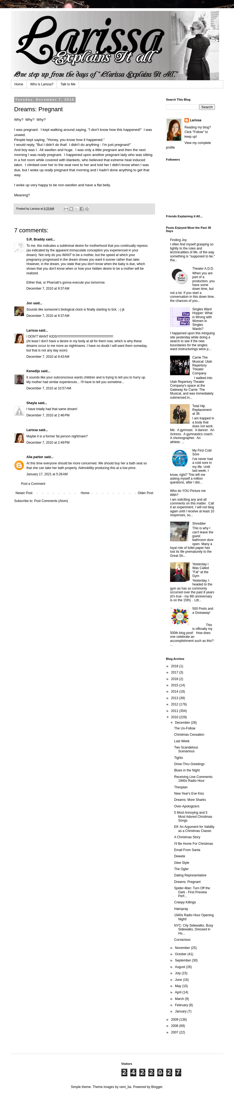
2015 (175, 685)
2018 (175, 666)
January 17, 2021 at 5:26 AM (47, 474)
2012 (175, 704)
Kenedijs (33, 371)
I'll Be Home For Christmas (193, 844)
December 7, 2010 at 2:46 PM (47, 415)
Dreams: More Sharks (190, 800)
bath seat (135, 463)
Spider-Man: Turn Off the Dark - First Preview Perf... (192, 892)
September (183, 960)
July (178, 973)
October (181, 954)
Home (18, 84)
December (183, 723)
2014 (175, 691)
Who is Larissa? (41, 84)
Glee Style (181, 863)
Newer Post (24, 493)
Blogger (156, 1087)
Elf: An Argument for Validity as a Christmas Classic (194, 828)
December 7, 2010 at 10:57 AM (48, 388)
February (182, 1005)
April (178, 992)
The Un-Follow (184, 728)
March (180, 999)
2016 (175, 679)
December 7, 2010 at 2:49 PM (47, 442)
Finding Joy (178, 240)
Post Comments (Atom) (51, 501)
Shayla (31, 403)
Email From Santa (187, 850)
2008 (175, 1026)
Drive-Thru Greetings (189, 764)
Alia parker (34, 457)
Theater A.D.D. (203, 269)
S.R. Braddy (35, 239)
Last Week (181, 741)
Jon (29, 303)
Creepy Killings (185, 902)
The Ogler (181, 869)
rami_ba (125, 1087)
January (181, 1011)
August (180, 967)
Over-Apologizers (186, 806)
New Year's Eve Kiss (189, 793)
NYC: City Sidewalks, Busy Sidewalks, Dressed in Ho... (193, 929)
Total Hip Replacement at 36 (202, 410)
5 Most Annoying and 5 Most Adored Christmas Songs (193, 816)
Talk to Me (67, 84)
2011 (175, 711)
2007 (175, 1032)
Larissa (32, 330)
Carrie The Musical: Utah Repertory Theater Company (202, 365)
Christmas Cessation (189, 735)
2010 (175, 717)
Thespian (180, 787)
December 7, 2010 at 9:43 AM (47, 357)
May (178, 986)
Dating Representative (190, 875)
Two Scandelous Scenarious (186, 749)
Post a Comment (33, 484)
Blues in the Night (187, 770)
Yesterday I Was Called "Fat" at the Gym (200, 570)
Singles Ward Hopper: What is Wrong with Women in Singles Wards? (202, 319)
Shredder (199, 523)
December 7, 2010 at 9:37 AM (47, 288)
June (179, 980)
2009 (175, 1019)
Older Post (145, 493)
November (183, 948)
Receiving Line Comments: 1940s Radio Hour (193, 779)
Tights (178, 758)
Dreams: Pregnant (187, 882)
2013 (175, 698)
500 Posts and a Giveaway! (202, 610)
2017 (175, 672)
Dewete (179, 856)
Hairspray (181, 909)
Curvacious (182, 940)
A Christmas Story (187, 837)
